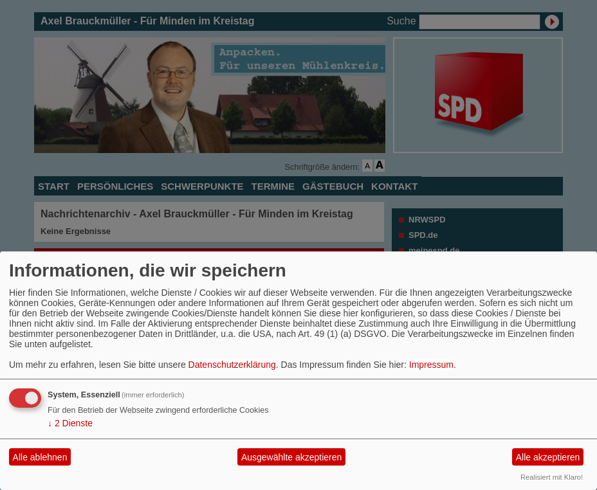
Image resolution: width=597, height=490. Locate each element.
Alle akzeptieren (548, 457)
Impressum (431, 364)
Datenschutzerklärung (232, 364)
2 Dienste (70, 423)
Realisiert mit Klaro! (551, 477)
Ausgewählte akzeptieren (291, 457)
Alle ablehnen (40, 457)
